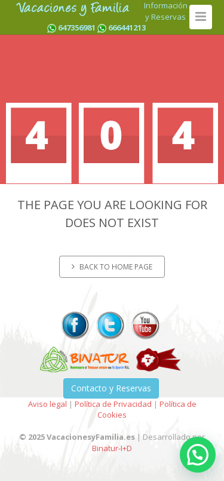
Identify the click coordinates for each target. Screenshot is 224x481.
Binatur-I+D (112, 448)
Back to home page (112, 267)
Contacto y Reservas (111, 388)
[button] (198, 455)
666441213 (127, 27)
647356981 (77, 27)
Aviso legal (47, 404)
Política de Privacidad (113, 404)
